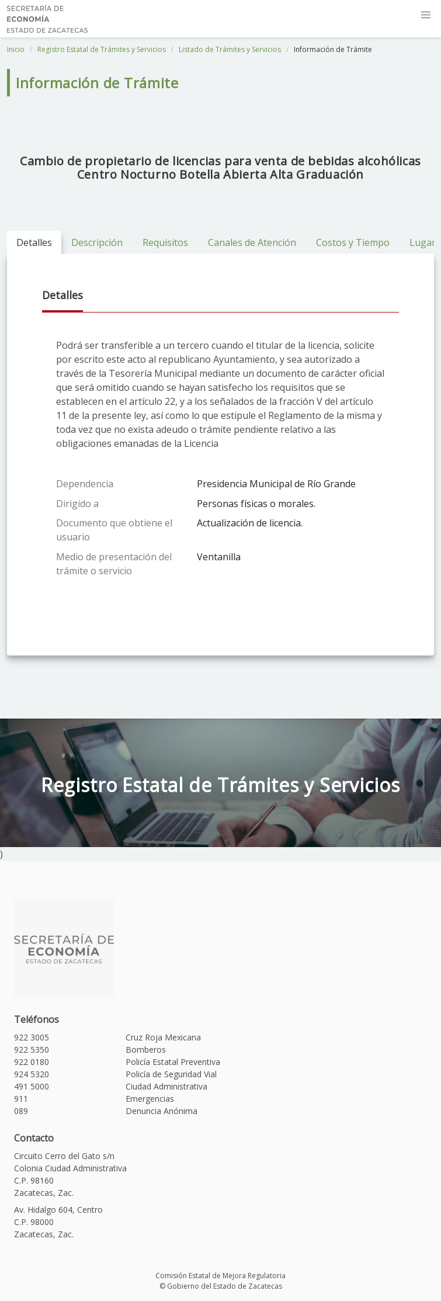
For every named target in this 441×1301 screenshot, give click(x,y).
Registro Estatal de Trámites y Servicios (101, 49)
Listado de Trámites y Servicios (230, 49)
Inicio (16, 49)
